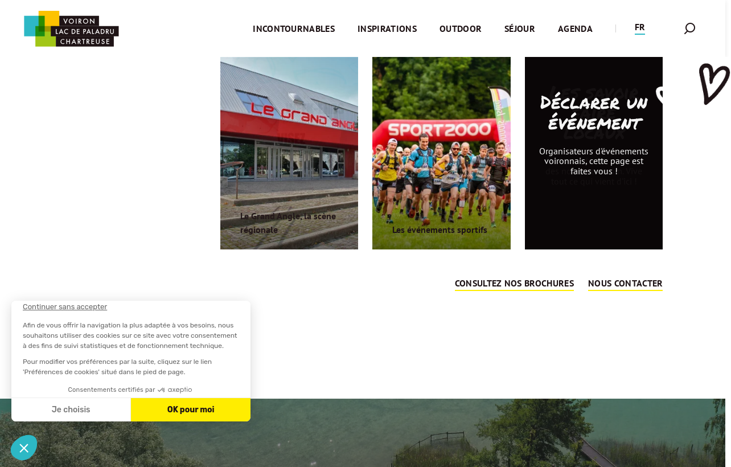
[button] (639, 28)
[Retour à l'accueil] (71, 28)
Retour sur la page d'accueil (362, 351)
